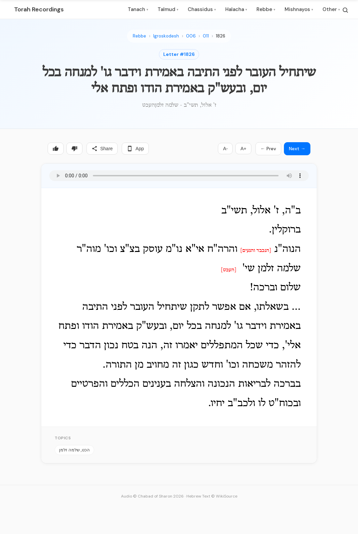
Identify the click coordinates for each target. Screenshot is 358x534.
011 (206, 36)
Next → (297, 149)
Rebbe (265, 9)
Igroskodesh (166, 36)
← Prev (268, 149)
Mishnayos (299, 9)
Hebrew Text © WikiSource (211, 496)
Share (102, 149)
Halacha (236, 9)
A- (225, 148)
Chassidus (202, 9)
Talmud (168, 9)
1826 (220, 36)
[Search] (345, 10)
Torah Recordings (39, 9)
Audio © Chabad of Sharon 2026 (152, 496)
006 (191, 36)
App (135, 149)
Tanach (138, 9)
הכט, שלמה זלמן (74, 450)
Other (331, 9)
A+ (243, 148)
